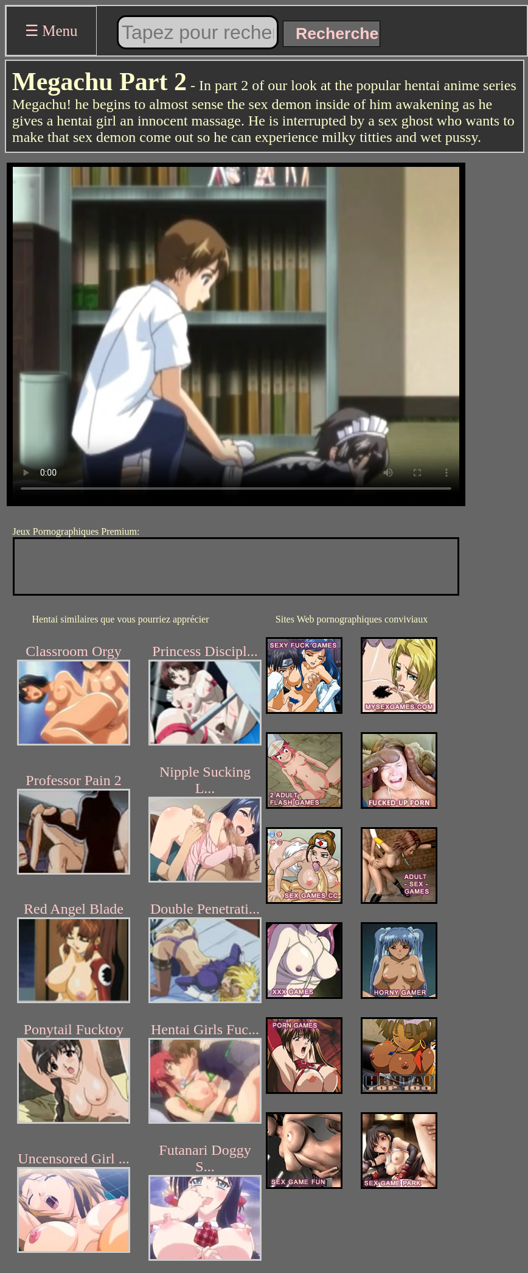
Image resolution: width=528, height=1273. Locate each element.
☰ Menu (51, 31)
